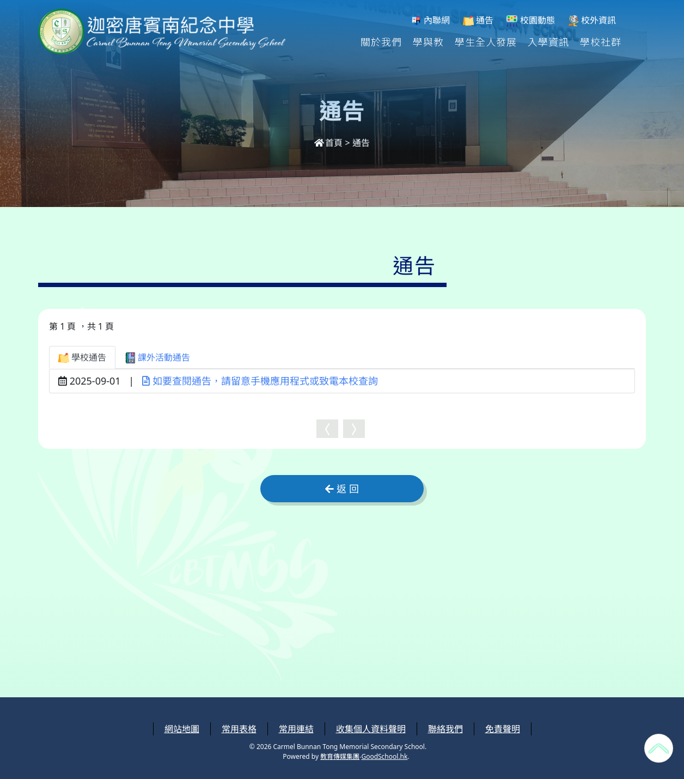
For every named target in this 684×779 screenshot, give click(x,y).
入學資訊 (548, 41)
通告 (478, 20)
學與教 (428, 41)
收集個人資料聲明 (371, 729)
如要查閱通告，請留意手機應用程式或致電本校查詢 (260, 380)
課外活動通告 (157, 357)
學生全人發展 (486, 41)
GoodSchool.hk (384, 756)
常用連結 (296, 729)
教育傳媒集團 (339, 756)
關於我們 (381, 41)
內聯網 (430, 20)
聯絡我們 (445, 729)
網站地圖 (181, 729)
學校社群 (600, 41)
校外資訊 (592, 20)
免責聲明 (502, 729)
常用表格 (239, 729)
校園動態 (530, 20)
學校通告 (82, 357)
